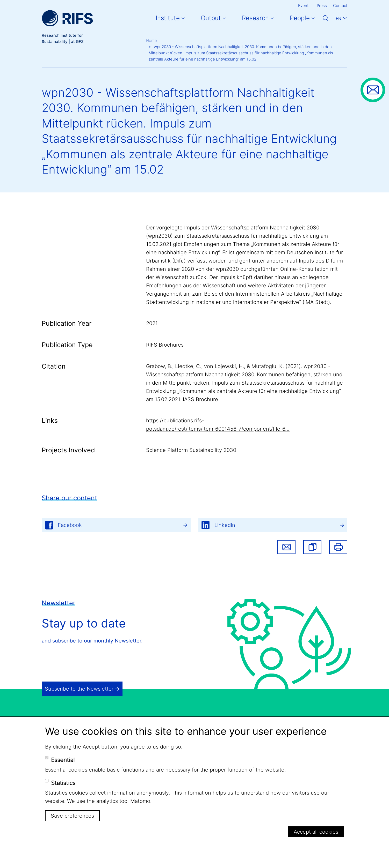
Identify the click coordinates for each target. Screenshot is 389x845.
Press (322, 5)
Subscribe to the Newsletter (79, 689)
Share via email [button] (286, 547)
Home (151, 40)
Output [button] (211, 18)
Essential (63, 760)
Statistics (63, 783)
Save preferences (72, 816)
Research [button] (255, 18)
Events (304, 5)
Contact (340, 5)
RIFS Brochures (165, 345)
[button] (312, 547)
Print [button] (338, 547)
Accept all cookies (316, 832)
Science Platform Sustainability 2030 (191, 450)
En (338, 18)
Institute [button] (168, 18)
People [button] (300, 18)
